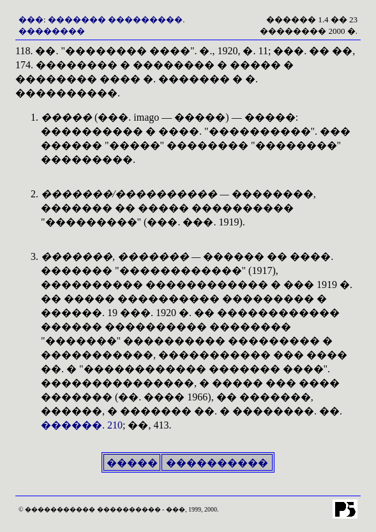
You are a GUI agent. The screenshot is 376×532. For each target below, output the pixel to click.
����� (132, 462)
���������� (217, 462)
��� (31, 19)
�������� (52, 31)
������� (76, 193)
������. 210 (82, 425)
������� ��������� (115, 19)
